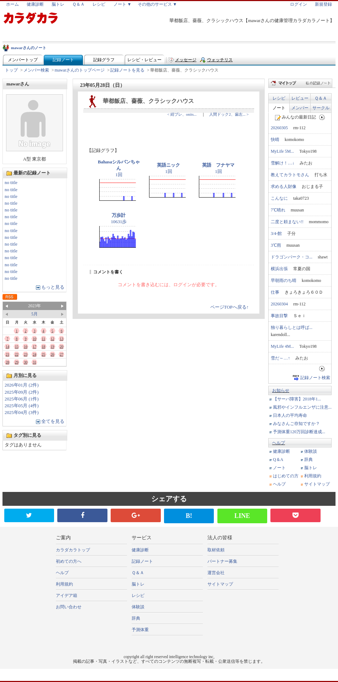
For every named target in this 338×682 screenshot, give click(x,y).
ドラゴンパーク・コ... (291, 257)
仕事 (275, 292)
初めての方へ (68, 561)
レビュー (299, 98)
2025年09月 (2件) (22, 392)
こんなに (279, 198)
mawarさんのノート (28, 48)
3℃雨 (276, 245)
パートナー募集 (222, 561)
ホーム (12, 4)
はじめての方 (286, 475)
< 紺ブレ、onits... (182, 114)
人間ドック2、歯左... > (229, 114)
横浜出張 (279, 268)
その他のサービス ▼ (157, 4)
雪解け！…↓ (282, 163)
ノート (279, 107)
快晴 (275, 139)
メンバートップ (23, 59)
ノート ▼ (122, 4)
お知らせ (280, 390)
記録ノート (63, 59)
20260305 (279, 127)
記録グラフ (104, 59)
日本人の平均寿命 (290, 415)
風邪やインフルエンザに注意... (302, 407)
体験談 (310, 451)
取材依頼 (216, 549)
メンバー (299, 107)
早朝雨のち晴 (283, 280)
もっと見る (52, 287)
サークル (320, 107)
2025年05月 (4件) (22, 405)
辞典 (308, 459)
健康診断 (35, 4)
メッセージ (185, 59)
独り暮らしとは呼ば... (291, 327)
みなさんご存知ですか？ (296, 423)
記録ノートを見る (127, 70)
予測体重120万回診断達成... (299, 431)
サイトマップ (317, 484)
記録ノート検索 (315, 377)
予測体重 (140, 629)
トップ (11, 70)
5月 (34, 313)
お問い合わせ (68, 606)
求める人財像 (283, 186)
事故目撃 (279, 315)
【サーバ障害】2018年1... (297, 399)
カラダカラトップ (73, 549)
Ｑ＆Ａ (78, 4)
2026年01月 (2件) (22, 385)
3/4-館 (276, 233)
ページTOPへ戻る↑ (229, 307)
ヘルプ (278, 442)
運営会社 (216, 572)
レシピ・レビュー (144, 59)
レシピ (99, 4)
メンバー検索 (36, 70)
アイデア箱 (66, 595)
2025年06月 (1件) (22, 399)
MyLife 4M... (282, 346)
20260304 (279, 303)
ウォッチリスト (220, 61)
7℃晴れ (278, 210)
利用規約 (312, 475)
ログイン (298, 4)
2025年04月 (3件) (22, 412)
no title (11, 182)
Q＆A (278, 459)
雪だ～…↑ (280, 358)
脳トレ (58, 4)
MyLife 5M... (282, 151)
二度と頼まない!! (287, 221)
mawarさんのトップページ (80, 70)
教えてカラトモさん (290, 174)
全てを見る (52, 421)
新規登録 (323, 4)
